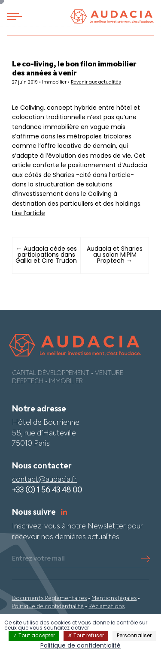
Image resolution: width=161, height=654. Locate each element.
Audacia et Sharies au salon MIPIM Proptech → (115, 255)
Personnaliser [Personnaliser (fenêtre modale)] (134, 636)
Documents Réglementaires (49, 598)
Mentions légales (114, 598)
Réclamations (106, 606)
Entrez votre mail (38, 558)
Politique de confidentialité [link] (80, 646)
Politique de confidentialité (48, 606)
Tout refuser (86, 636)
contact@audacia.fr (44, 479)
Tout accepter (34, 636)
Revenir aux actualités (96, 82)
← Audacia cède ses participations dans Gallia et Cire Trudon (46, 255)
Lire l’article (28, 213)
